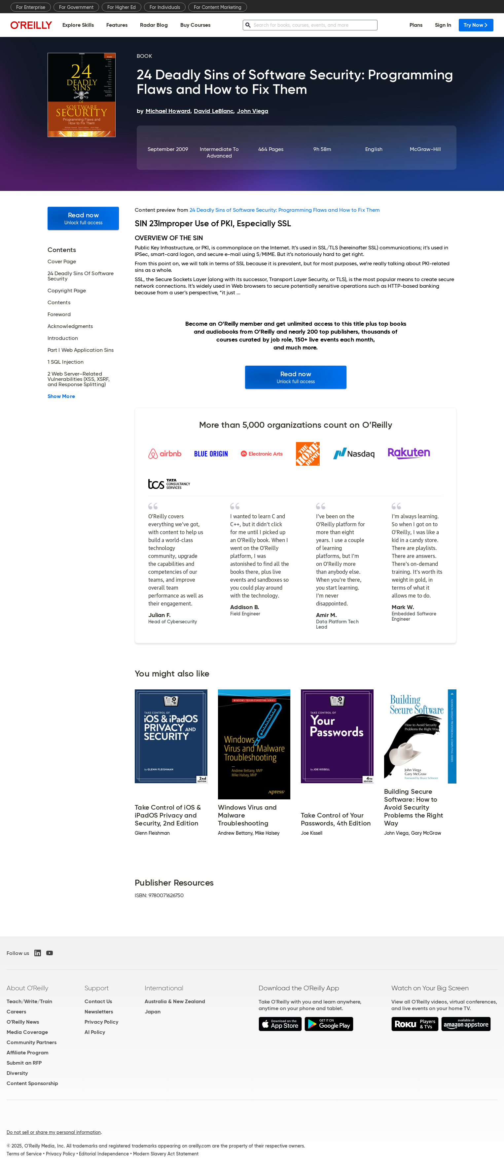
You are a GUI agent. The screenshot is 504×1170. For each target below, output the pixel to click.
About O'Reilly (27, 988)
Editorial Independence (104, 1154)
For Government (76, 7)
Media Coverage (27, 1032)
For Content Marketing (217, 7)
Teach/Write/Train (29, 1001)
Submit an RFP (24, 1062)
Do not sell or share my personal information (54, 1132)
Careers (16, 1011)
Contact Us (98, 1001)
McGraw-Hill (425, 149)
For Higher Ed (121, 7)
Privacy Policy (101, 1021)
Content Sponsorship (32, 1083)
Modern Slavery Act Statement (165, 1154)
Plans (416, 24)
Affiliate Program (28, 1052)
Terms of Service (24, 1154)
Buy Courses (195, 24)
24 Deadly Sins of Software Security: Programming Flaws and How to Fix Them (285, 210)
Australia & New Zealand (175, 1001)
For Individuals (165, 7)
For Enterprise (30, 7)
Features (116, 24)
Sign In (443, 24)
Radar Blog (154, 24)
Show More (61, 396)
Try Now (476, 24)
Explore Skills (78, 24)
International (164, 988)
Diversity (17, 1073)
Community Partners (31, 1042)
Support (97, 988)
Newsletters (99, 1011)
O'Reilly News (23, 1021)
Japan (153, 1011)
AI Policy (95, 1032)
